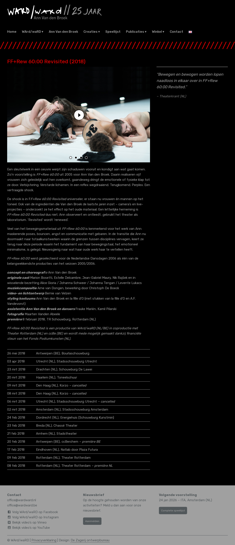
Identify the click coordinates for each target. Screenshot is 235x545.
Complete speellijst (173, 510)
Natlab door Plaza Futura (79, 450)
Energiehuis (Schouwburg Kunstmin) (87, 417)
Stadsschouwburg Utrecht (77, 361)
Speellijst (113, 32)
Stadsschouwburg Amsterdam (85, 409)
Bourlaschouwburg (75, 353)
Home (11, 32)
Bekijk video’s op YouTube (31, 528)
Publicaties (135, 32)
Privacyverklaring (43, 540)
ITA (183, 500)
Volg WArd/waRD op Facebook (35, 512)
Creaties (90, 32)
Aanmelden (92, 521)
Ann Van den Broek (63, 32)
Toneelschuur (67, 377)
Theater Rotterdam (76, 458)
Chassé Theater (65, 426)
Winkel (157, 32)
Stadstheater (67, 434)
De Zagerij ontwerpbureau (90, 540)
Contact (176, 32)
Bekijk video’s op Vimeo (29, 522)
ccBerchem (70, 442)
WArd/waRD (31, 32)
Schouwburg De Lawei (75, 369)
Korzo (64, 385)
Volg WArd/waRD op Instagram (35, 517)
